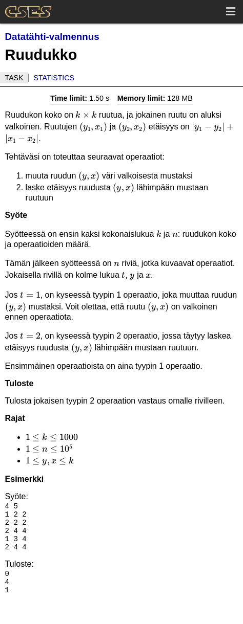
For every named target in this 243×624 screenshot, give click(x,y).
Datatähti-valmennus (52, 36)
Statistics (54, 78)
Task (14, 78)
